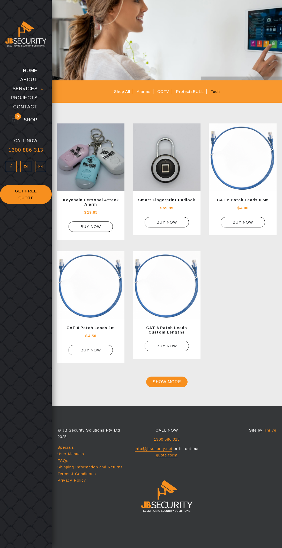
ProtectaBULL (190, 91)
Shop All (122, 91)
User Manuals (70, 454)
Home (30, 70)
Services (25, 89)
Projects (24, 98)
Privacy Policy (71, 480)
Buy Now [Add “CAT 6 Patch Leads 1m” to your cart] (90, 350)
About (29, 80)
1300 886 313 (26, 150)
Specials (65, 447)
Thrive (270, 430)
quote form (166, 455)
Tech (215, 91)
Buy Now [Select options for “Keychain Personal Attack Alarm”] (90, 226)
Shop (28, 120)
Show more (167, 382)
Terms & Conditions (76, 473)
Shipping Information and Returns (90, 467)
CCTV (163, 91)
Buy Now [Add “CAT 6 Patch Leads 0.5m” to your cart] (243, 222)
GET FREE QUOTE (26, 194)
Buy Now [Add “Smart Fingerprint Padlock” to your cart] (167, 222)
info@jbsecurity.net (153, 448)
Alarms (144, 91)
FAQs (63, 460)
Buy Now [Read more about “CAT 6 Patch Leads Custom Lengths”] (167, 346)
